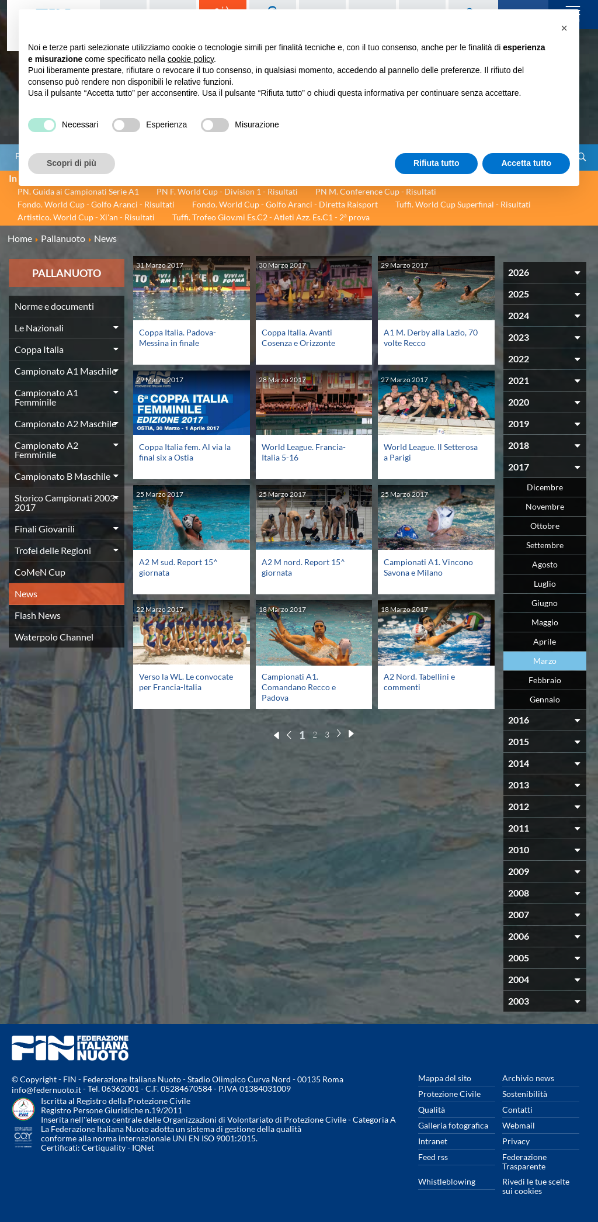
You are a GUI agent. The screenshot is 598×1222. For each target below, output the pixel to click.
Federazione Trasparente (524, 1161)
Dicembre (545, 487)
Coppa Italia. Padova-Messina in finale (177, 337)
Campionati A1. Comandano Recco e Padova (299, 686)
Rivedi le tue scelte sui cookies (535, 1186)
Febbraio (545, 680)
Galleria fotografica (453, 1125)
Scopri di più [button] (71, 163)
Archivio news (528, 1078)
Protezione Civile (449, 1094)
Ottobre (544, 526)
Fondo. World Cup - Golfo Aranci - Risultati (96, 204)
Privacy (516, 1141)
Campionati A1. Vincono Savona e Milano (428, 567)
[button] (564, 28)
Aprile (544, 641)
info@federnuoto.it (46, 1090)
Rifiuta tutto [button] (436, 163)
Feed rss (433, 1157)
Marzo (545, 661)
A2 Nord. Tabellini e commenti (419, 681)
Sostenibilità (524, 1094)
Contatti (517, 1109)
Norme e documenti (54, 305)
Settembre (545, 545)
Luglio (545, 584)
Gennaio (545, 699)
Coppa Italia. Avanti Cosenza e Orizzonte (298, 337)
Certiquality (104, 1147)
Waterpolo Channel (54, 636)
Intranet (432, 1141)
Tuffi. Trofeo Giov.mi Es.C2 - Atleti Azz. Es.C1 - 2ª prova (271, 217)
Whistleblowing (446, 1181)
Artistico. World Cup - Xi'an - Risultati (86, 217)
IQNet (143, 1147)
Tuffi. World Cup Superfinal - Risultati (463, 204)
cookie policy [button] (191, 59)
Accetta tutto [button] (526, 163)
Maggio (544, 622)
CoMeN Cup (40, 571)
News (26, 593)
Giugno (544, 603)
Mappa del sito (444, 1078)
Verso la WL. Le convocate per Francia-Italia (186, 681)
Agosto (545, 564)
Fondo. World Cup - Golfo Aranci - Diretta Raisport (285, 204)
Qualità (431, 1109)
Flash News (38, 615)
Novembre (545, 506)
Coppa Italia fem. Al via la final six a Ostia (185, 452)
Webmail (518, 1125)
